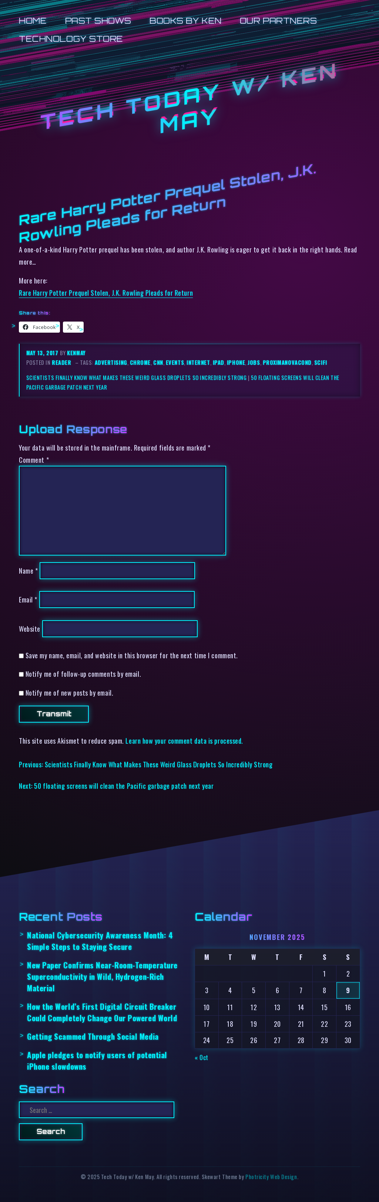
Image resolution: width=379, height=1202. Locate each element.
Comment (34, 460)
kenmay (76, 353)
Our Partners (278, 21)
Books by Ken (186, 21)
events (175, 362)
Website (29, 629)
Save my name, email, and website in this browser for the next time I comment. (132, 655)
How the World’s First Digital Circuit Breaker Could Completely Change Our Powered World (102, 1012)
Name (28, 570)
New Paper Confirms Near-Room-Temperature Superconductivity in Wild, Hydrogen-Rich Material (102, 976)
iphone (236, 362)
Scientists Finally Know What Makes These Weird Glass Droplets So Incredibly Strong (136, 377)
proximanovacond (287, 362)
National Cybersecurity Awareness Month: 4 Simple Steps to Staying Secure (100, 940)
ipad (218, 362)
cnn (158, 362)
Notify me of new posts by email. (69, 692)
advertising (111, 362)
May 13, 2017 (43, 353)
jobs (254, 362)
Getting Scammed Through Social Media (93, 1036)
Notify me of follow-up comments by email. (83, 674)
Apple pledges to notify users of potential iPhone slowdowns (97, 1060)
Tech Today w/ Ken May (189, 97)
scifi (320, 362)
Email (28, 599)
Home (33, 21)
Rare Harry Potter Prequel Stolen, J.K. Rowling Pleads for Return (106, 293)
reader (61, 362)
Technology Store (71, 39)
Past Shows (98, 21)
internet (198, 362)
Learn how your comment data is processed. (184, 741)
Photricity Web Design (271, 1177)
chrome (140, 362)
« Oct (201, 1057)
